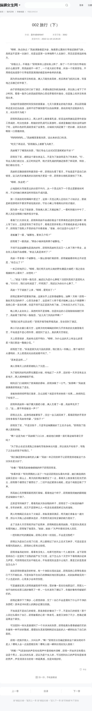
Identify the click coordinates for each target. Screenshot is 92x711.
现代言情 (10, 12)
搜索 (66, 5)
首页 (1, 12)
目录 (46, 691)
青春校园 (20, 12)
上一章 (15, 691)
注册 (90, 5)
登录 (81, 5)
